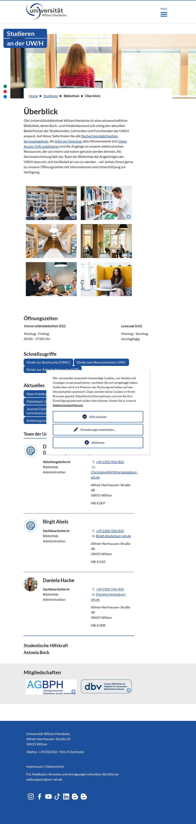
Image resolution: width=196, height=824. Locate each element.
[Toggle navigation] (164, 11)
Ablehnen (98, 442)
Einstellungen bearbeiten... (98, 429)
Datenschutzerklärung (68, 405)
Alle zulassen (98, 417)
